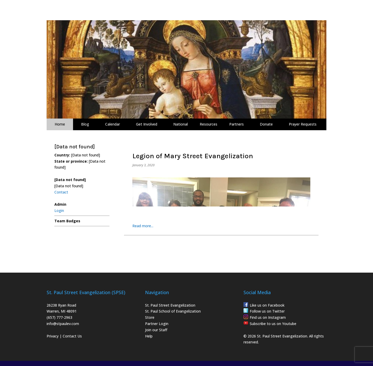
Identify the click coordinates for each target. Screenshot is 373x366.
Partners (236, 124)
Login (59, 210)
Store (149, 317)
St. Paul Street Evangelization (170, 305)
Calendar (112, 124)
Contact (61, 192)
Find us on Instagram (268, 317)
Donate (266, 124)
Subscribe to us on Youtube (273, 323)
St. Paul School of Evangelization (173, 311)
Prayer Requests (303, 124)
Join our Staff (156, 329)
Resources (208, 124)
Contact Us (72, 336)
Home (60, 124)
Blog (85, 124)
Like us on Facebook (267, 305)
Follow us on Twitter (267, 311)
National (180, 124)
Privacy (53, 336)
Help (149, 336)
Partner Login (156, 323)
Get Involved (146, 124)
